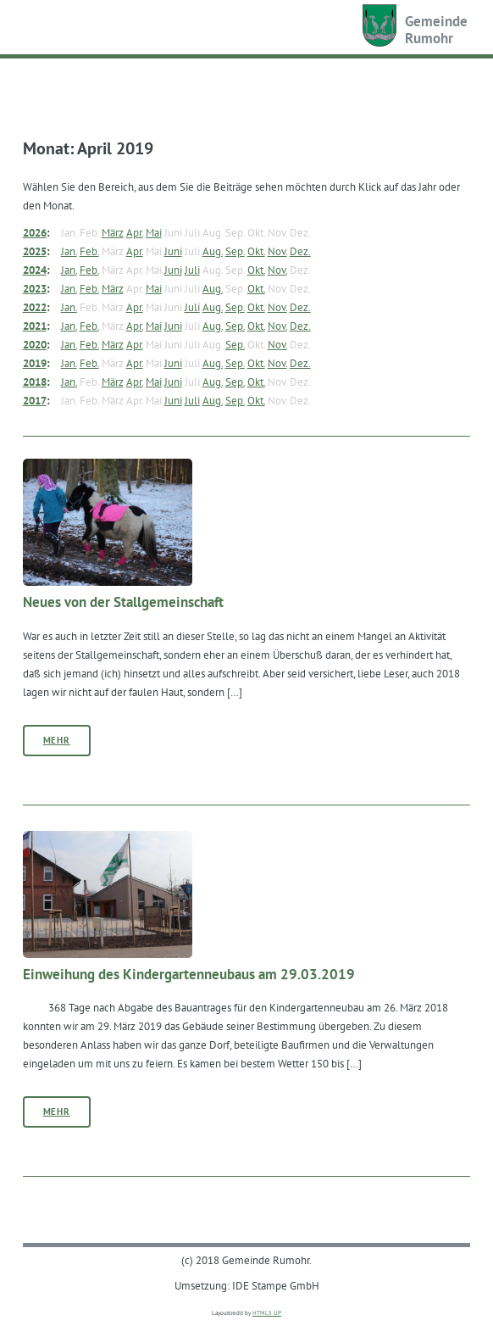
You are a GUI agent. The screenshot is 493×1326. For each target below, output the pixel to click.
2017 (35, 400)
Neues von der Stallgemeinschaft (123, 602)
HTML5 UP (266, 1313)
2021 (35, 325)
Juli (192, 269)
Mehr (56, 740)
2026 (35, 232)
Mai (154, 232)
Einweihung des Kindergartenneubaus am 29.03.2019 (189, 974)
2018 (35, 381)
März (113, 232)
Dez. (300, 251)
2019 (35, 362)
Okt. (256, 251)
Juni (173, 251)
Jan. (69, 251)
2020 (35, 344)
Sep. (235, 251)
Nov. (277, 251)
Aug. (212, 251)
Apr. (134, 232)
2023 (35, 288)
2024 (35, 269)
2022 (35, 307)
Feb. (89, 251)
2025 (35, 251)
